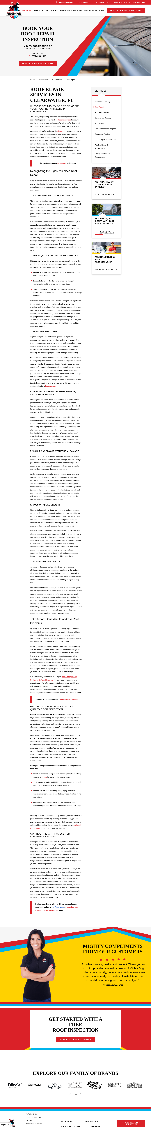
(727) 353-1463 (39, 56)
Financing (67, 1121)
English (3, 1125)
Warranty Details (108, 270)
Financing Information (108, 232)
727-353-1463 (139, 2)
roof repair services (63, 120)
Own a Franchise (122, 2)
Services (26, 11)
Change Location (83, 2)
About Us (38, 11)
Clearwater (61, 131)
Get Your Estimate (94, 11)
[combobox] (5, 1124)
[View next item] (81, 1094)
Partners (100, 2)
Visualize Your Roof (71, 11)
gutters (44, 777)
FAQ (109, 2)
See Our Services (107, 194)
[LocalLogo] (14, 10)
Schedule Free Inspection (126, 10)
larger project (50, 386)
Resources (52, 11)
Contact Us (91, 1121)
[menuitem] (26, 10)
